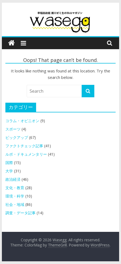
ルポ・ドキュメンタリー (26, 154)
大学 (9, 170)
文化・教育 (14, 187)
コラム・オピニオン (22, 120)
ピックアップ (16, 137)
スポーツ (12, 129)
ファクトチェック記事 (24, 145)
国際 (9, 162)
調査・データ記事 (20, 212)
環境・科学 (14, 196)
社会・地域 (14, 204)
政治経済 (12, 179)
